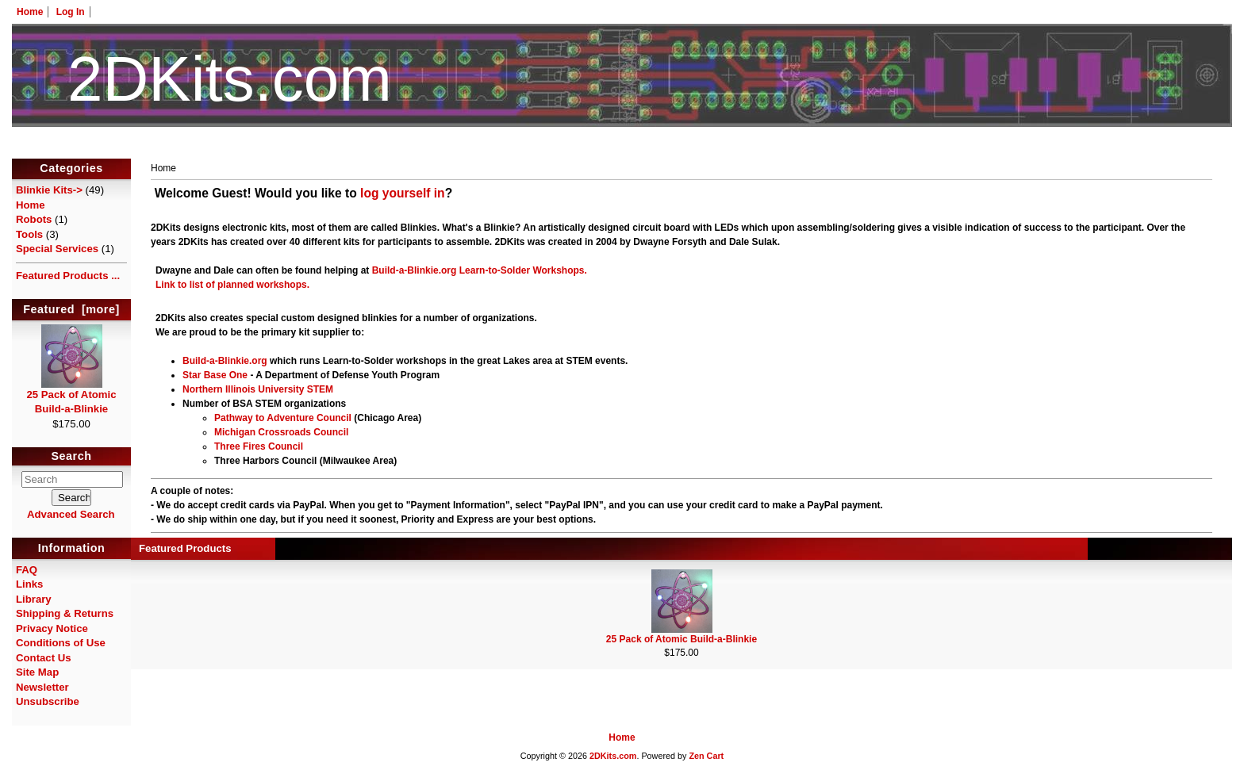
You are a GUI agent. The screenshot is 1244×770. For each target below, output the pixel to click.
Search (72, 456)
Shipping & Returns (64, 613)
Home (30, 11)
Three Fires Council (258, 446)
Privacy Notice (52, 628)
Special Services (57, 249)
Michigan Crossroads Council (281, 432)
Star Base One (215, 375)
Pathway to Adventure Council (282, 417)
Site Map (37, 672)
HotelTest (622, 149)
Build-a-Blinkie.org (414, 270)
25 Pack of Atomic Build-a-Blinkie (71, 396)
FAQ (26, 570)
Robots (34, 219)
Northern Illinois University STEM (257, 389)
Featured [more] (71, 309)
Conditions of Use (61, 643)
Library (34, 599)
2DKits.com (612, 755)
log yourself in (402, 193)
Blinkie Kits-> (49, 190)
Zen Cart (706, 755)
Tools (29, 234)
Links (29, 584)
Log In (70, 11)
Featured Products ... (68, 276)
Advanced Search (71, 514)
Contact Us (43, 658)
